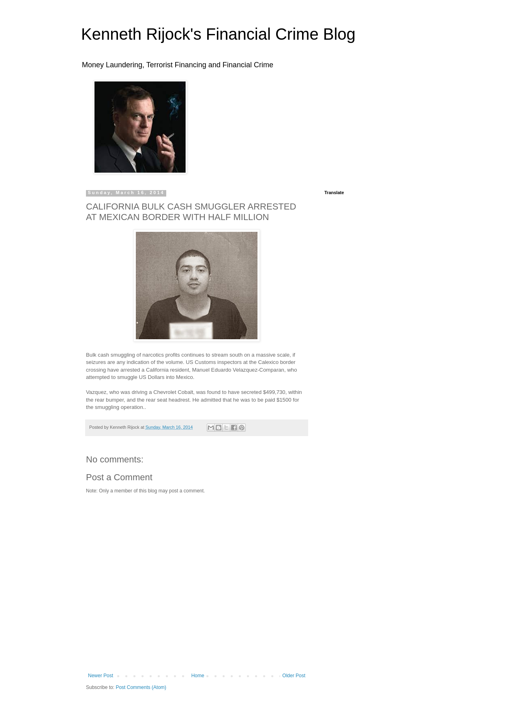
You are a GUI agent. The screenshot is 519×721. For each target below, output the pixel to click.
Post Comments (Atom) (141, 687)
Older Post (293, 675)
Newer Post (100, 675)
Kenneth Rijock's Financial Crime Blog (218, 34)
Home (197, 675)
